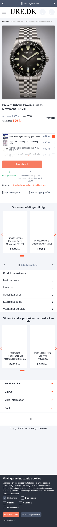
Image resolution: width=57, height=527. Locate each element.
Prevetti (50, 117)
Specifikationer (39, 185)
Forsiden (5, 22)
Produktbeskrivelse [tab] (14, 273)
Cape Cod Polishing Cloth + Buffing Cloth (20, 143)
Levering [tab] (8, 287)
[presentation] (3, 3)
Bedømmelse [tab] (11, 280)
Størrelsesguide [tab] (12, 301)
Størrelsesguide (12, 192)
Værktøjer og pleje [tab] (14, 308)
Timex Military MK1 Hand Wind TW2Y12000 (42, 356)
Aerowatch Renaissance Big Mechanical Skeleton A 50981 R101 (15, 356)
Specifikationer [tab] (12, 294)
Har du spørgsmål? (40, 192)
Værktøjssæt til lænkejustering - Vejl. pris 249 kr (20, 149)
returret (29, 265)
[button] (22, 256)
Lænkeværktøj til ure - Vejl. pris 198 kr (21, 136)
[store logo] (23, 11)
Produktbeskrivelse (22, 185)
